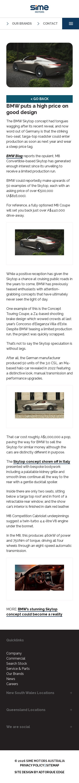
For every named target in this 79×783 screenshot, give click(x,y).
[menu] (70, 23)
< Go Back (40, 99)
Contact (47, 23)
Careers (12, 684)
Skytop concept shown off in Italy (41, 462)
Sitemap (52, 765)
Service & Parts (18, 669)
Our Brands (18, 23)
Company (14, 653)
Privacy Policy (32, 765)
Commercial (15, 658)
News (10, 679)
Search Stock (16, 664)
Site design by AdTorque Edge (39, 772)
